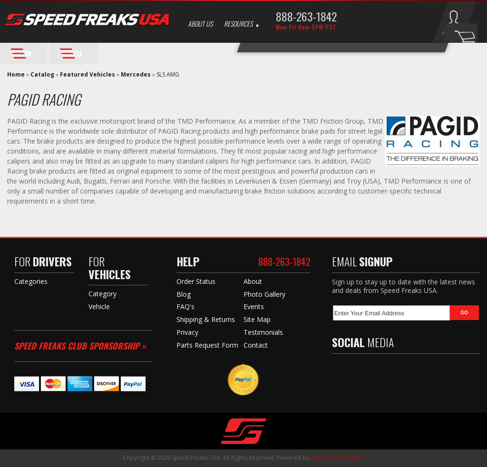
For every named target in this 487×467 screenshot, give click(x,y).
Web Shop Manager (337, 458)
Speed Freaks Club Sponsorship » (80, 346)
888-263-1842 (306, 16)
